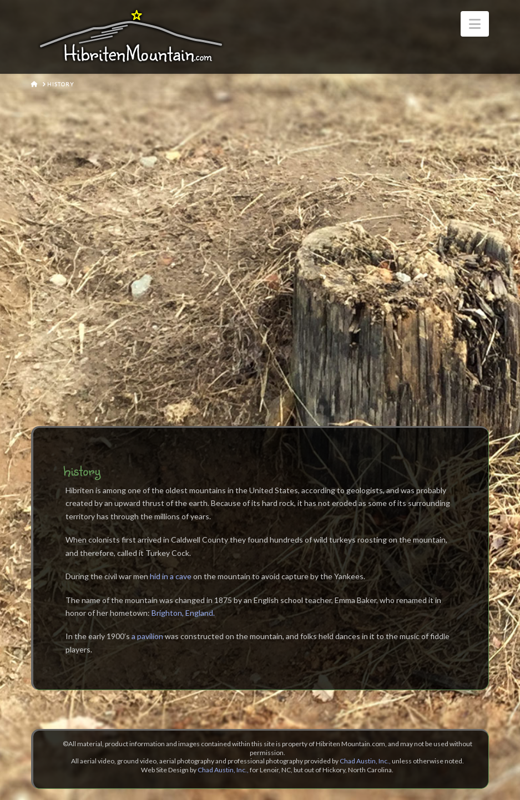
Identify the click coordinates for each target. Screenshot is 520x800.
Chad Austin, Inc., (365, 761)
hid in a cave (170, 576)
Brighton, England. (183, 612)
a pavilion (147, 636)
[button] (475, 24)
